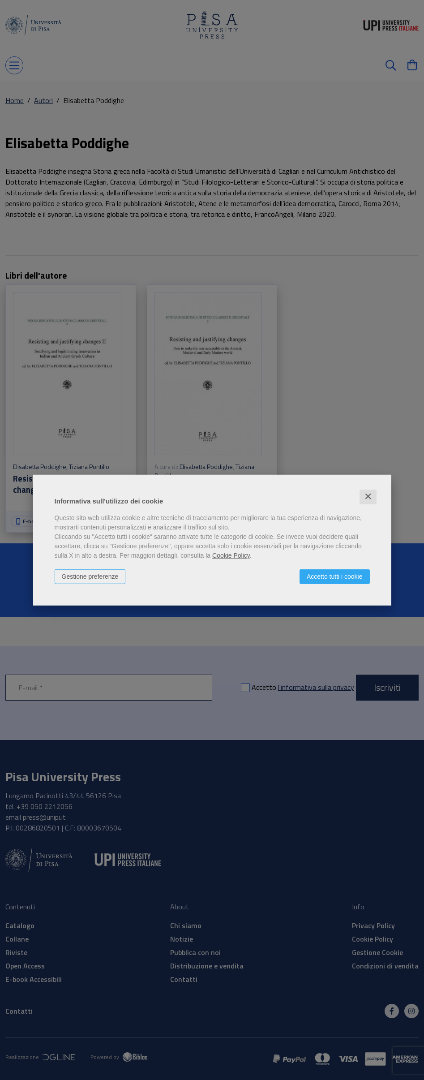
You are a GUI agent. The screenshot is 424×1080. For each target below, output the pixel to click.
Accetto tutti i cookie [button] (335, 576)
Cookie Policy (231, 555)
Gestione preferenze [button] (90, 576)
